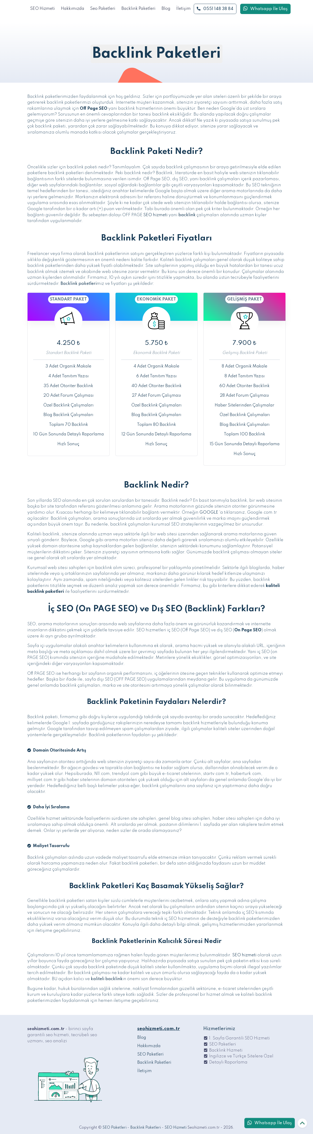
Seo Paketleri (102, 9)
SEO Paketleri (150, 1054)
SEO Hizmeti (42, 9)
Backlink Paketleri (138, 9)
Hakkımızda (72, 9)
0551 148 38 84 (215, 9)
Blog (166, 9)
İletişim (183, 9)
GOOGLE (208, 512)
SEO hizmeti (155, 215)
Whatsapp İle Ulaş (265, 9)
